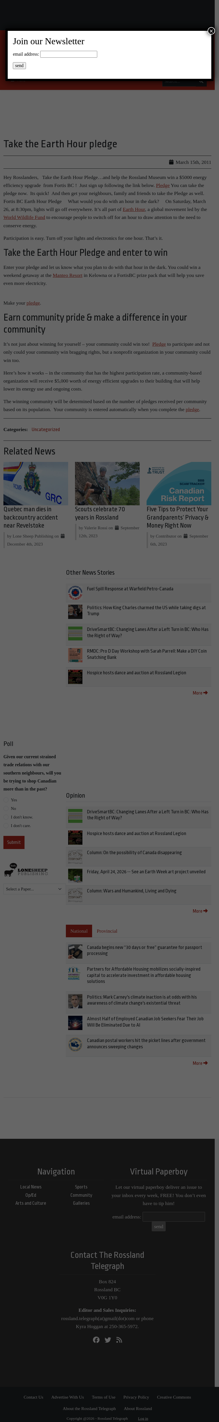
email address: (26, 54)
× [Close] (211, 31)
